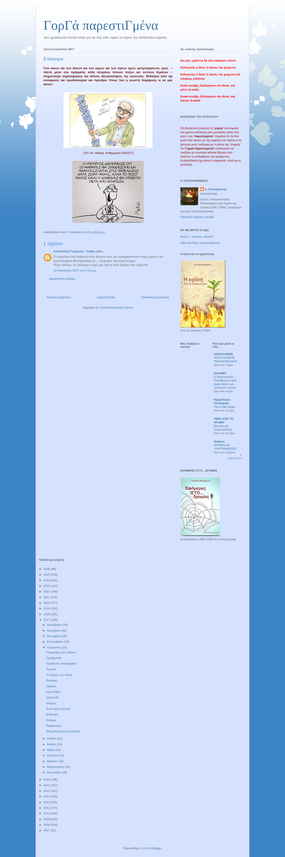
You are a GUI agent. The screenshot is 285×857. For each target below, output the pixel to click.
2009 (47, 819)
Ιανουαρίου (54, 772)
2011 (47, 807)
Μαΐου (51, 749)
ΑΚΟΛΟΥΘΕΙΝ (223, 354)
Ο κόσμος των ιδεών (59, 675)
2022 (47, 591)
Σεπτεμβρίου (55, 641)
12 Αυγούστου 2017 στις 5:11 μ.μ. (74, 270)
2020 (47, 602)
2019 (47, 608)
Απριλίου (53, 755)
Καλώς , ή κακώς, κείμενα (196, 236)
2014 (47, 791)
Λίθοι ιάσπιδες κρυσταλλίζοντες (200, 242)
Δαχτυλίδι (52, 697)
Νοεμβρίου (54, 630)
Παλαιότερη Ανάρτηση (155, 297)
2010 (47, 813)
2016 (47, 779)
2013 (47, 796)
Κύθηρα (51, 720)
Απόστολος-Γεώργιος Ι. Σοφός (74, 251)
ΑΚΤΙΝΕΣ (220, 373)
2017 (47, 619)
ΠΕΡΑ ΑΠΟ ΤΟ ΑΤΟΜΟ (224, 420)
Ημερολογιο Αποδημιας (222, 401)
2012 (47, 802)
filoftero (219, 441)
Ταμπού (51, 669)
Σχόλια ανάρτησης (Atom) (116, 307)
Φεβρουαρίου (56, 766)
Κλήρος (51, 703)
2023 (47, 586)
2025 (47, 574)
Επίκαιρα (52, 714)
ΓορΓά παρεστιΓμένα (100, 25)
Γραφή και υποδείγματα (61, 663)
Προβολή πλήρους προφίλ (197, 217)
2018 (47, 614)
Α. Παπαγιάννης (216, 189)
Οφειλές (51, 686)
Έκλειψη (51, 680)
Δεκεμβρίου (55, 624)
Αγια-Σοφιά (53, 691)
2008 (47, 824)
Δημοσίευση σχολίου (62, 278)
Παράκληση (53, 725)
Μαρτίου (53, 761)
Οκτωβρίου (54, 636)
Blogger (156, 848)
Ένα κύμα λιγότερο (58, 708)
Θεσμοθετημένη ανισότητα (63, 731)
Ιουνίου (52, 744)
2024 (47, 580)
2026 (47, 569)
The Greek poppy (224, 406)
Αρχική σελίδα (106, 297)
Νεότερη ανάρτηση (59, 297)
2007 (47, 830)
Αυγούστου (54, 647)
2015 (47, 785)
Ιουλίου (52, 738)
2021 (47, 597)
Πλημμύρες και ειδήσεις (61, 652)
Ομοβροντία (53, 658)
